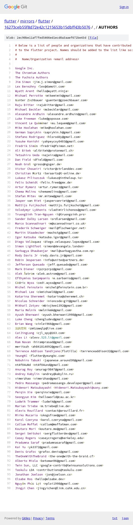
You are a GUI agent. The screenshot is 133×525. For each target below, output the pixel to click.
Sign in (124, 7)
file (93, 38)
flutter (10, 21)
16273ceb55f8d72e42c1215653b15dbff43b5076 (47, 27)
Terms (50, 518)
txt (114, 518)
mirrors (27, 21)
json (125, 518)
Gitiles (26, 518)
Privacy (38, 518)
